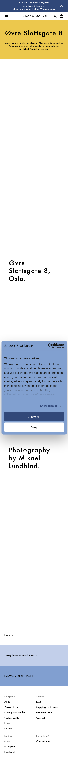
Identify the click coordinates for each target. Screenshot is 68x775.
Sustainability (11, 717)
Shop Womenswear (44, 8)
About (7, 701)
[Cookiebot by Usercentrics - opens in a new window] (48, 345)
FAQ (38, 701)
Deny (34, 426)
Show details (48, 405)
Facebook (9, 751)
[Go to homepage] (34, 16)
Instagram (9, 746)
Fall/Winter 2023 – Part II (18, 676)
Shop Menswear (22, 8)
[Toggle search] (55, 16)
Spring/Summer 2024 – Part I (20, 655)
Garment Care (44, 712)
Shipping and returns (48, 707)
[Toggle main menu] (6, 16)
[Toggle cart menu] (61, 16)
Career (8, 728)
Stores (7, 741)
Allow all (34, 416)
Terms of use (11, 707)
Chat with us (43, 741)
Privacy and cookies (15, 712)
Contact (40, 717)
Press (7, 723)
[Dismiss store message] (61, 6)
